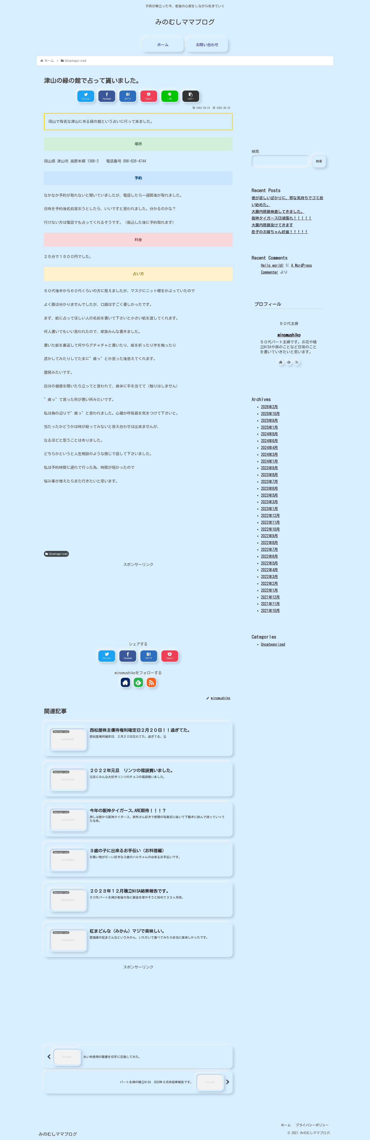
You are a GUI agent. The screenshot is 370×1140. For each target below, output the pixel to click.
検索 (255, 151)
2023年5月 (269, 495)
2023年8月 (269, 475)
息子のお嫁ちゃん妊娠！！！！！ (280, 232)
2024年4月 (269, 447)
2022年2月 (269, 583)
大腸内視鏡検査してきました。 (278, 211)
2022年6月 (269, 556)
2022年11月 (270, 522)
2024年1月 (269, 461)
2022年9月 (269, 536)
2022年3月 (269, 576)
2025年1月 (269, 427)
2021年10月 (270, 610)
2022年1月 (269, 590)
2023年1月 (269, 509)
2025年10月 (270, 414)
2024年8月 (269, 434)
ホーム (286, 1125)
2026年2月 (269, 407)
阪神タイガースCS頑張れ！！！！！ (282, 218)
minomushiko (289, 335)
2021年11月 (270, 604)
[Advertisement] (138, 601)
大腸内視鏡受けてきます (272, 225)
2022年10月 (270, 529)
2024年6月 (269, 441)
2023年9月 (269, 468)
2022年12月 (270, 515)
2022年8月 (269, 543)
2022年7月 (269, 549)
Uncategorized (56, 553)
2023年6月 (269, 488)
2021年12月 (270, 597)
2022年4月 (269, 570)
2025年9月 (269, 420)
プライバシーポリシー (312, 1125)
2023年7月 (269, 481)
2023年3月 (269, 502)
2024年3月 (269, 454)
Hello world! (272, 265)
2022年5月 (269, 563)
